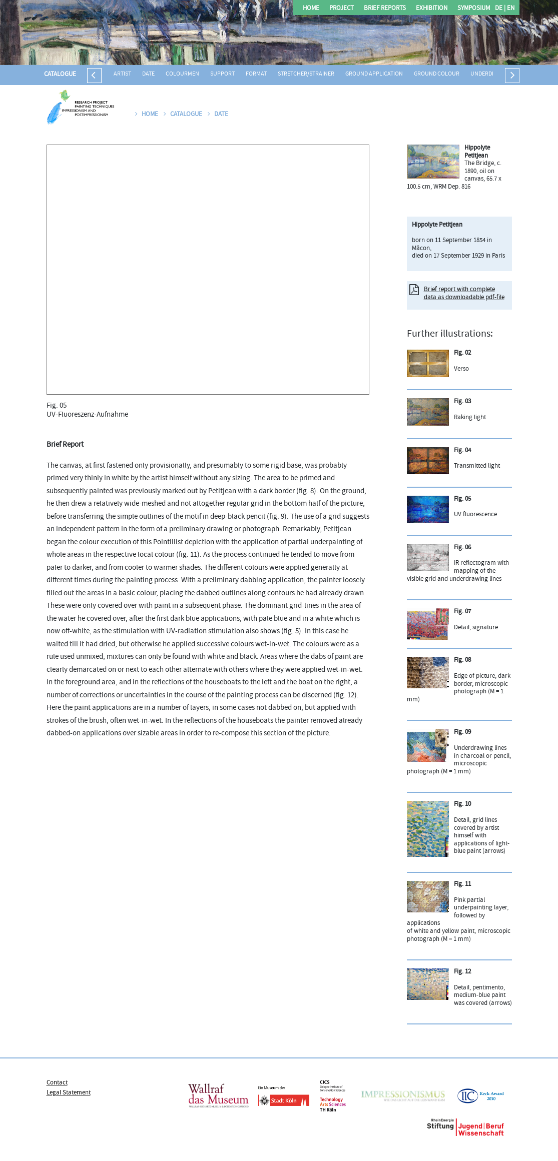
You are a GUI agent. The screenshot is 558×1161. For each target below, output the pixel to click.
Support (222, 74)
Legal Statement (69, 1093)
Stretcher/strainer (306, 74)
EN (509, 9)
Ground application (374, 74)
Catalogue (60, 75)
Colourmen (182, 74)
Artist (122, 74)
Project (341, 9)
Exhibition (431, 9)
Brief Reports (385, 9)
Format (256, 74)
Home (311, 9)
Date (148, 74)
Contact (57, 1083)
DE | (500, 9)
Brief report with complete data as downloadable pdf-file (464, 294)
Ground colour (436, 74)
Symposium (473, 9)
